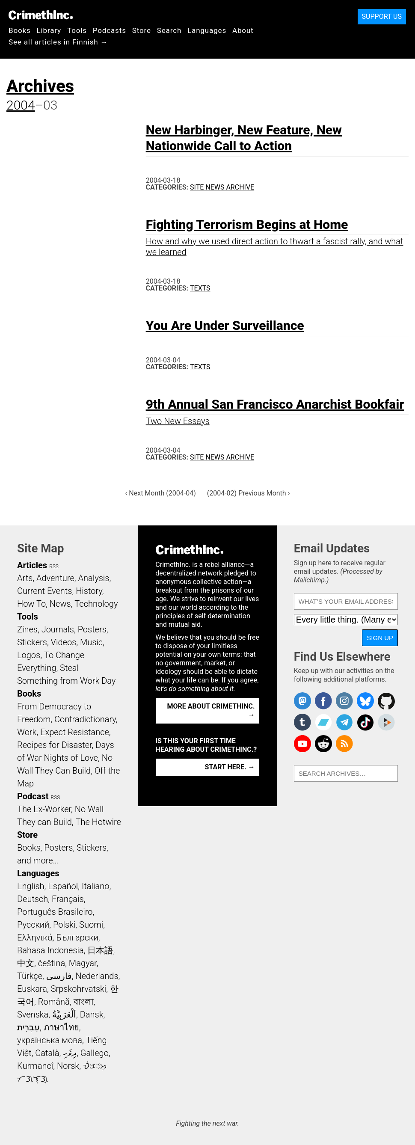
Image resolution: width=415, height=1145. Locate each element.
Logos (28, 655)
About (243, 30)
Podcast (32, 796)
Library (49, 30)
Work (26, 732)
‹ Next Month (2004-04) (160, 493)
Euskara (32, 989)
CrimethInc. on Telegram (344, 722)
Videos (64, 642)
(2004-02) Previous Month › (248, 493)
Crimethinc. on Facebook (323, 700)
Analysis (93, 578)
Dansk (92, 1014)
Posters (92, 629)
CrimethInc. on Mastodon (302, 700)
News (60, 604)
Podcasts (109, 30)
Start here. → (230, 767)
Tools (77, 30)
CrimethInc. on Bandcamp (323, 722)
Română (54, 1002)
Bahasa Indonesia (50, 950)
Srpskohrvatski (79, 989)
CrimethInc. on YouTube (302, 743)
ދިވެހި (70, 1053)
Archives (40, 86)
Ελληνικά (34, 937)
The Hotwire (98, 822)
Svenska (32, 1014)
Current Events (44, 591)
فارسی (59, 976)
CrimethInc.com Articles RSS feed (344, 743)
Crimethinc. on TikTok (365, 722)
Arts (25, 578)
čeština (51, 963)
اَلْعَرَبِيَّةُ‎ (64, 1014)
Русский (33, 925)
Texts (200, 288)
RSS (54, 567)
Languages (206, 30)
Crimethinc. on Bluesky (365, 700)
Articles (32, 565)
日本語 (100, 950)
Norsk (68, 1066)
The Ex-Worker (44, 809)
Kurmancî (35, 1066)
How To (31, 604)
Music (91, 642)
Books (20, 30)
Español (63, 886)
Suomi (91, 925)
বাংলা (84, 1002)
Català (47, 1053)
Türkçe (29, 976)
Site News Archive (222, 187)
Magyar (83, 963)
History (89, 591)
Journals (58, 629)
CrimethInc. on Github (386, 700)
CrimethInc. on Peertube (386, 722)
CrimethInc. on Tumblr (302, 722)
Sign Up (380, 637)
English (30, 886)
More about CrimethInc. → (211, 710)
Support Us (382, 16)
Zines (27, 629)
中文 (25, 963)
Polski (64, 925)
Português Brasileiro (54, 912)
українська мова (49, 1040)
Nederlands (96, 976)
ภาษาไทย (61, 1027)
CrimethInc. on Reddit (323, 743)
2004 (20, 105)
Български (77, 937)
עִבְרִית (28, 1027)
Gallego (94, 1053)
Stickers (32, 642)
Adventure (55, 578)
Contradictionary (85, 719)
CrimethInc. (41, 15)
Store (141, 30)
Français (68, 899)
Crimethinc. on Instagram (344, 700)
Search (169, 30)
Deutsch (32, 899)
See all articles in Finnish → (58, 42)
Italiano (95, 886)
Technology (96, 604)
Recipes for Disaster (54, 745)
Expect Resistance (74, 732)
